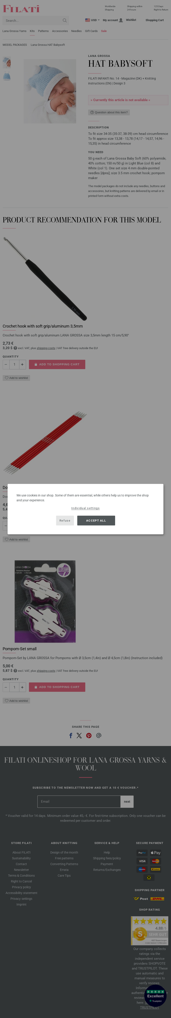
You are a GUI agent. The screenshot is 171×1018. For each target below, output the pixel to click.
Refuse (64, 520)
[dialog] (85, 509)
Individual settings (85, 508)
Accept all (96, 520)
